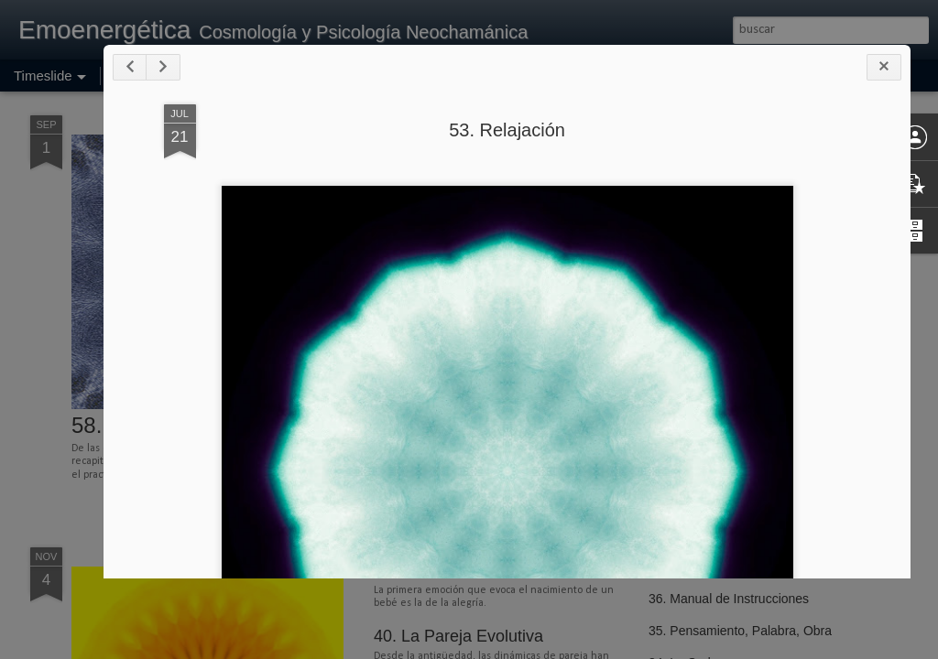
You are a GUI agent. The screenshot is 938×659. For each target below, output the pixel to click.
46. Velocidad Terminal (713, 358)
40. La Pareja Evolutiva (458, 636)
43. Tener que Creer (705, 455)
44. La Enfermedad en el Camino (742, 423)
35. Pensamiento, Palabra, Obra (740, 630)
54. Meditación (427, 417)
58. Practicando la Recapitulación (234, 425)
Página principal (155, 75)
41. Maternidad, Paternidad (473, 570)
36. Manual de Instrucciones (729, 598)
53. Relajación (642, 166)
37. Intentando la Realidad (723, 566)
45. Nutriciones (691, 391)
